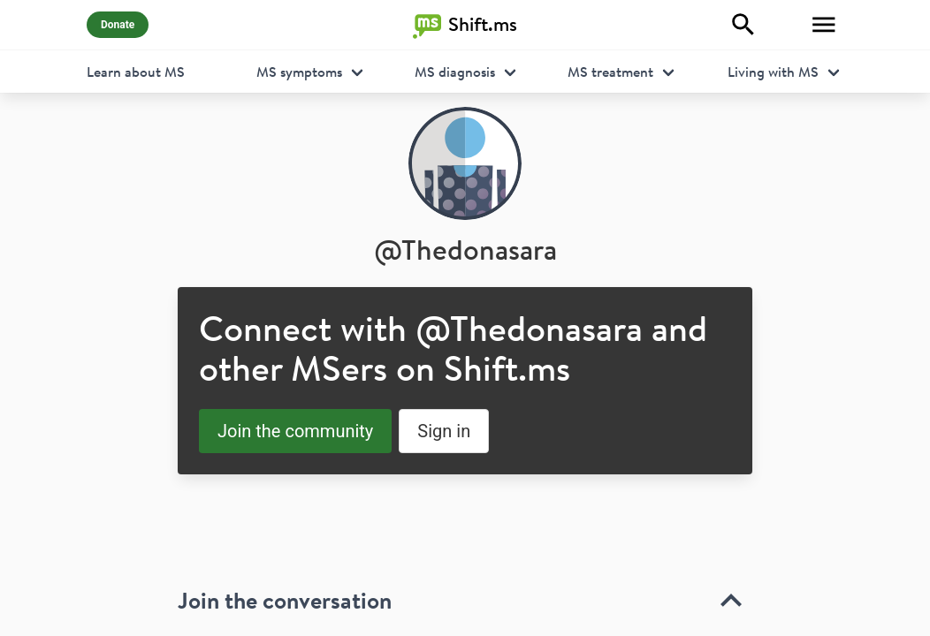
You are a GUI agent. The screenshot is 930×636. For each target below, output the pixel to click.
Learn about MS (136, 71)
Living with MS (773, 71)
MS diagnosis (455, 71)
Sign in (443, 431)
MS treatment (610, 71)
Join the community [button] (295, 431)
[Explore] (743, 24)
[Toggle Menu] (824, 24)
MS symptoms (299, 71)
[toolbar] (465, 559)
